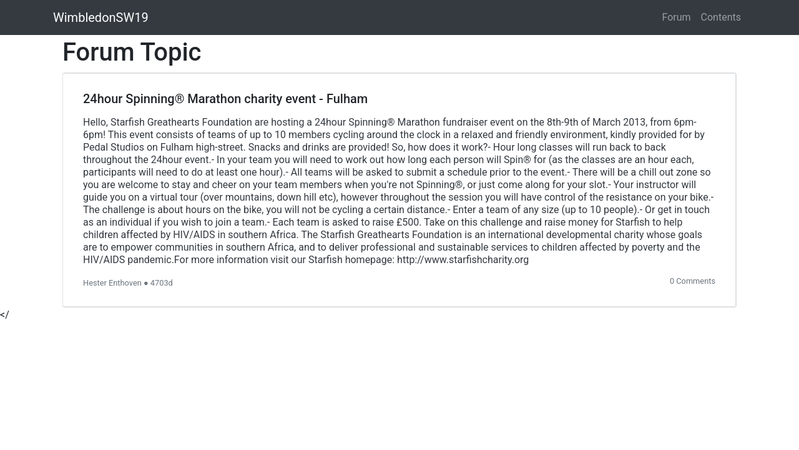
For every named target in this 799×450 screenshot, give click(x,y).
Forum (676, 17)
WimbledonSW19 (101, 17)
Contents (721, 17)
